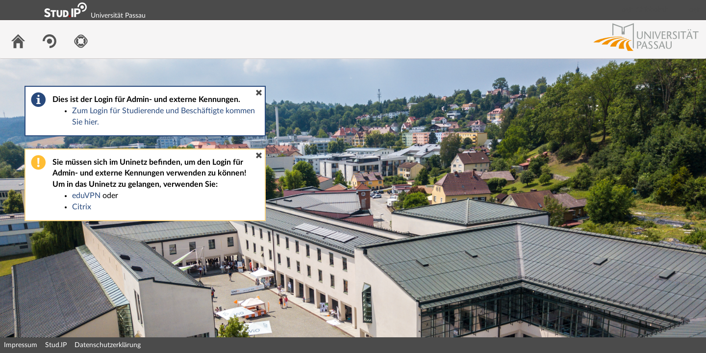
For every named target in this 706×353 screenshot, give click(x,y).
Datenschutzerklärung (108, 345)
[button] (259, 93)
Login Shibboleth (644, 9)
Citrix (81, 207)
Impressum (20, 345)
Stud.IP (56, 345)
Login (694, 9)
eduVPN (86, 196)
